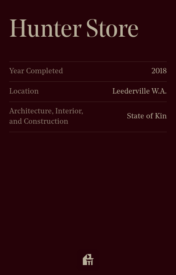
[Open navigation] (88, 260)
